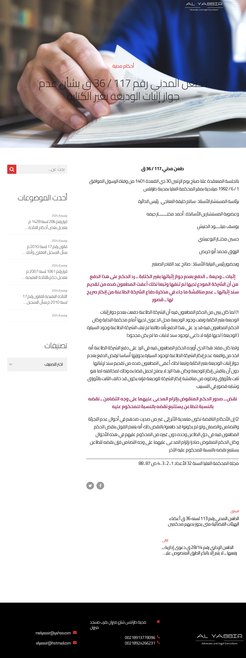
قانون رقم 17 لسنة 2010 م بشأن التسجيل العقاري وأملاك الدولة (45, 249)
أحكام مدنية (123, 65)
